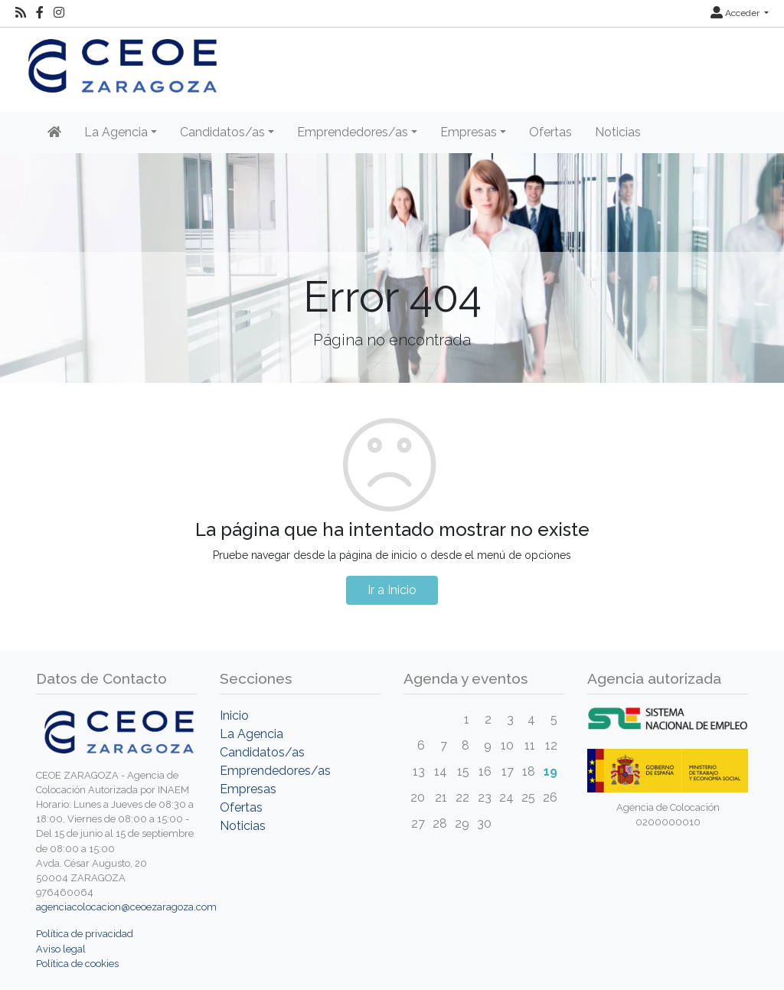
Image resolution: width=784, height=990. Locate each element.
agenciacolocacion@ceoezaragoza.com (126, 907)
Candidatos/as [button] (222, 132)
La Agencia (251, 734)
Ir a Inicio (392, 590)
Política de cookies (77, 963)
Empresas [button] (468, 132)
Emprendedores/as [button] (352, 132)
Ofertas (550, 132)
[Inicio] (54, 132)
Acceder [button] (736, 13)
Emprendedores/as (275, 770)
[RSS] (20, 13)
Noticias (618, 132)
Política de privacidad (84, 933)
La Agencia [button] (116, 132)
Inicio (234, 715)
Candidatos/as (262, 752)
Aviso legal (61, 949)
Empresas (248, 789)
